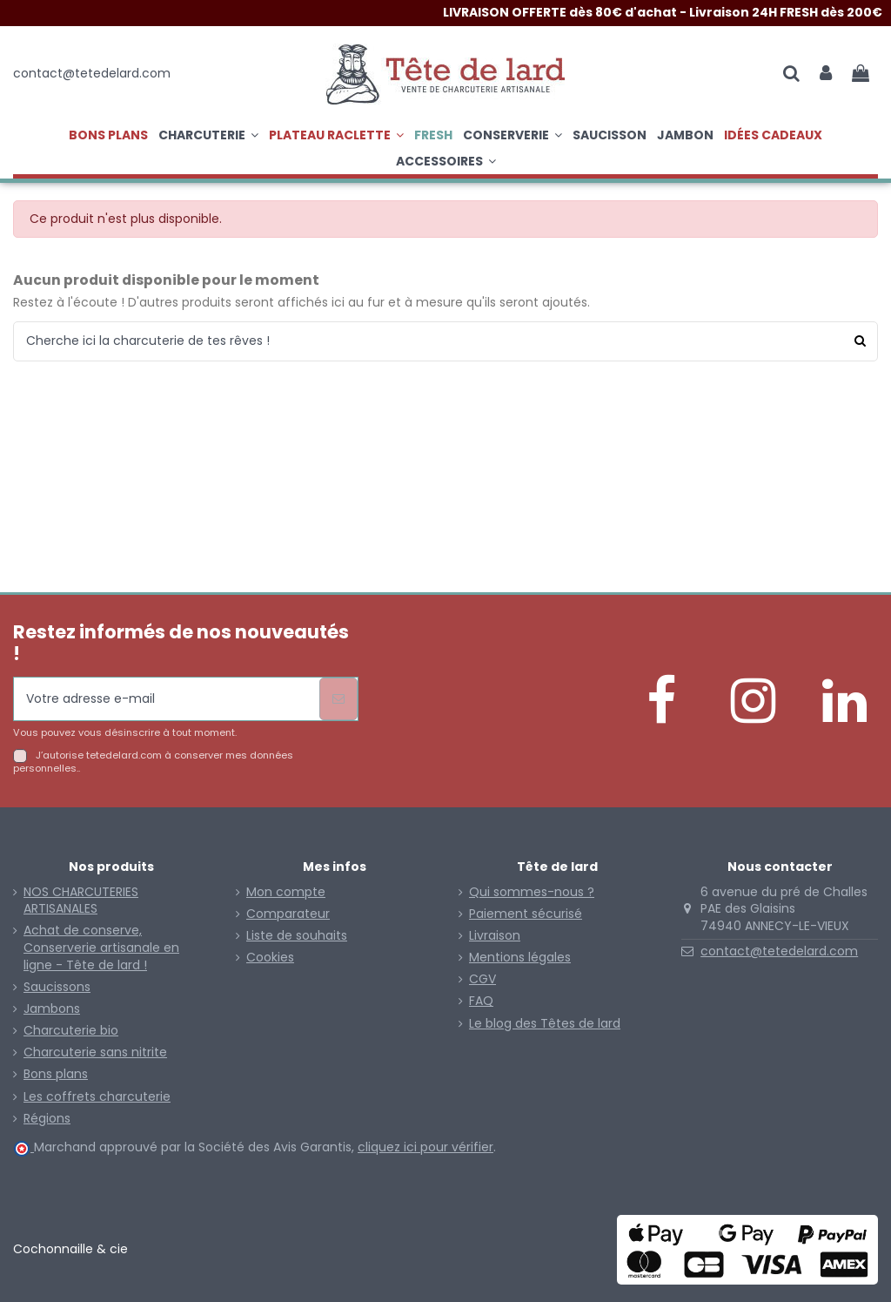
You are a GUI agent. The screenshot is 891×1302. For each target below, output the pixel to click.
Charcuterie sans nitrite (95, 1052)
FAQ (481, 1001)
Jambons (51, 1009)
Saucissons (56, 987)
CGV (482, 979)
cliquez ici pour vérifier (425, 1147)
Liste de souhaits (296, 936)
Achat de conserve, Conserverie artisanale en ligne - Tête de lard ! (101, 947)
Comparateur (288, 914)
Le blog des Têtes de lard (544, 1023)
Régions (46, 1118)
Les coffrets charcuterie (97, 1097)
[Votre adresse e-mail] (166, 699)
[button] (336, 135)
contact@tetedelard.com (779, 951)
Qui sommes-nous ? (531, 892)
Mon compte (285, 892)
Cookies (270, 957)
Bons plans (55, 1074)
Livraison (494, 936)
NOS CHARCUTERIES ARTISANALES (80, 901)
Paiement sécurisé (525, 914)
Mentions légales (520, 957)
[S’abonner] (338, 699)
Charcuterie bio (70, 1030)
